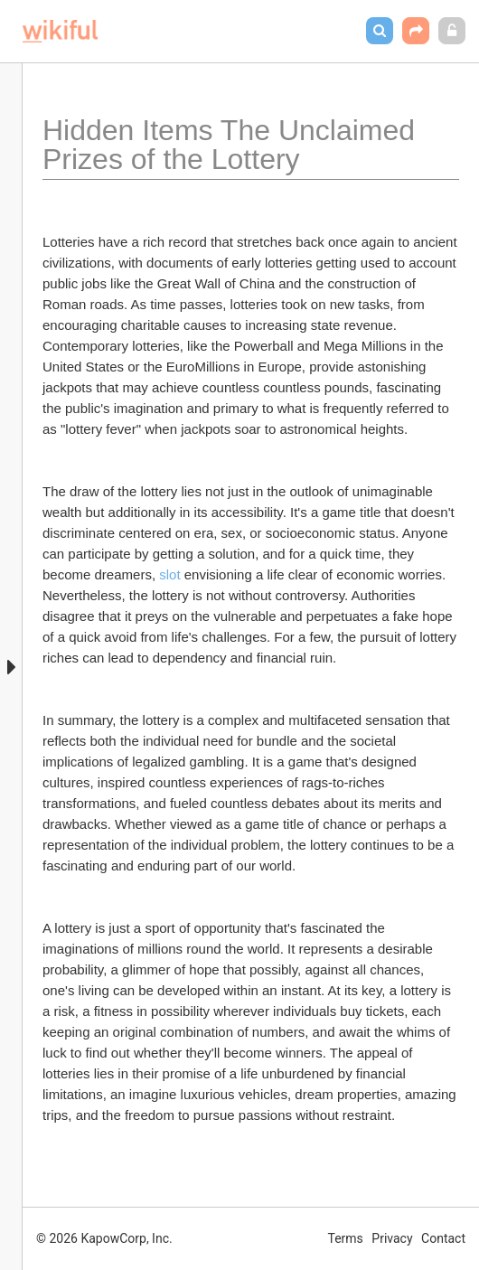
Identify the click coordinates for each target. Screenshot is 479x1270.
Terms (345, 1238)
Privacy (391, 1238)
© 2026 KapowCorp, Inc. (104, 1238)
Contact (443, 1238)
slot (169, 574)
